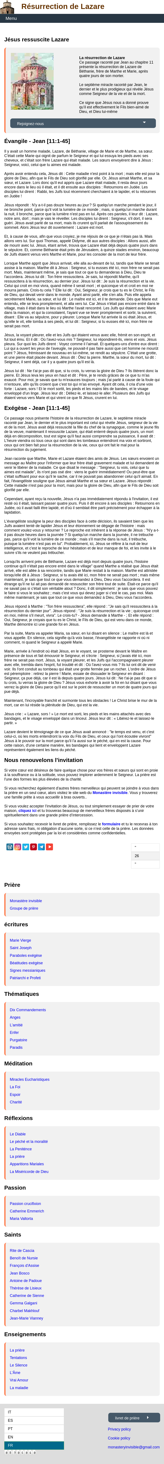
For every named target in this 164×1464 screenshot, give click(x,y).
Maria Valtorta (21, 1218)
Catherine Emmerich (27, 1211)
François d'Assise (24, 1265)
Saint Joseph (21, 948)
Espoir (15, 1095)
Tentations (18, 1358)
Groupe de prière (24, 908)
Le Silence (18, 1365)
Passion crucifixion (25, 1204)
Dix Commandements (28, 1010)
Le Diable (18, 1134)
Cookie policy (119, 1438)
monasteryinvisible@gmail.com (134, 1447)
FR (10, 1445)
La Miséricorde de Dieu (29, 1172)
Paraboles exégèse (26, 955)
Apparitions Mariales (27, 1164)
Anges (15, 1017)
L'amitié (16, 1025)
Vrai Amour (19, 1380)
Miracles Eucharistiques (30, 1079)
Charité (16, 1102)
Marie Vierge (20, 940)
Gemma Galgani (23, 1303)
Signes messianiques (27, 970)
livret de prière (127, 1418)
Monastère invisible (26, 901)
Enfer (14, 1032)
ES (10, 1420)
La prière (17, 1156)
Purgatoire (18, 1040)
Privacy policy (119, 1429)
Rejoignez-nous (30, 124)
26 (137, 856)
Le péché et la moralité (29, 1141)
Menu (11, 18)
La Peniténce (21, 1149)
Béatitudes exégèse (26, 963)
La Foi (15, 1087)
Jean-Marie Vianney (26, 1318)
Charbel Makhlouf (24, 1311)
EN (10, 1437)
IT (9, 1412)
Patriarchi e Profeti (25, 978)
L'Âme (15, 1373)
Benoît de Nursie (24, 1258)
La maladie (19, 1388)
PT (10, 1429)
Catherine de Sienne (27, 1296)
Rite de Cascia (22, 1250)
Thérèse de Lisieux (26, 1288)
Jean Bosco (19, 1273)
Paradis (16, 1047)
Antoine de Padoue (26, 1281)
